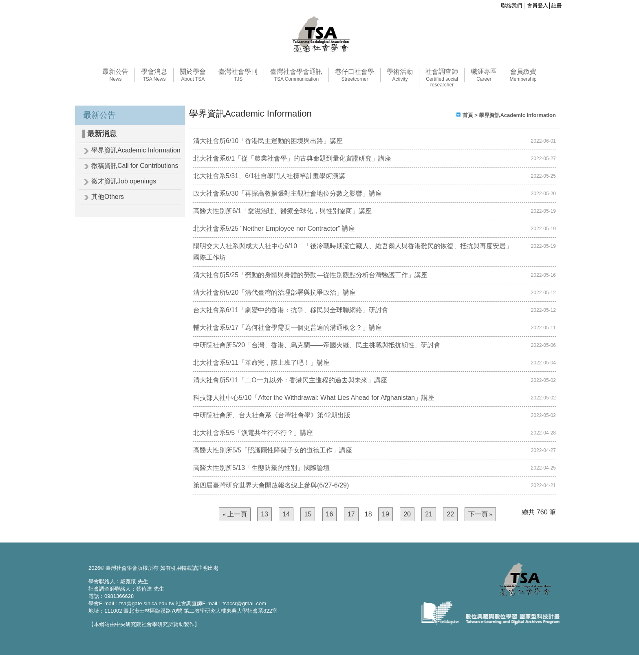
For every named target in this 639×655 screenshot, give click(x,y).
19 (385, 514)
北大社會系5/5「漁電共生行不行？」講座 (253, 432)
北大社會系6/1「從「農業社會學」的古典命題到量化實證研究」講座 (292, 158)
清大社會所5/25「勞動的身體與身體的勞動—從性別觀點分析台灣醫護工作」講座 (310, 274)
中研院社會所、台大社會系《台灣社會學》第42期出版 (271, 415)
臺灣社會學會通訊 (296, 75)
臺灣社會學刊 (238, 75)
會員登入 (537, 5)
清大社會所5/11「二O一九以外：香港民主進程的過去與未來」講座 (290, 380)
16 (329, 514)
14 (286, 514)
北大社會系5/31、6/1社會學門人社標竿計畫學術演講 (269, 175)
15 (307, 514)
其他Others (107, 196)
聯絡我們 (511, 5)
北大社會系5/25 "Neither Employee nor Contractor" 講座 (274, 228)
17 (351, 514)
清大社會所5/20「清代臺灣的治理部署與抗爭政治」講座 (274, 292)
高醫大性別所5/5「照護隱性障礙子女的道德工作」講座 (272, 450)
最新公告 (115, 75)
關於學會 (193, 75)
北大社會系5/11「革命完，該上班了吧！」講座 (261, 362)
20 (407, 514)
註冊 (556, 5)
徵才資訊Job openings (123, 181)
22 (450, 514)
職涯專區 (484, 75)
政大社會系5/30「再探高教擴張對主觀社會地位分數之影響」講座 (287, 193)
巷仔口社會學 (354, 75)
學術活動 (400, 75)
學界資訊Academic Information (136, 150)
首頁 (468, 115)
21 (428, 514)
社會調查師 (441, 78)
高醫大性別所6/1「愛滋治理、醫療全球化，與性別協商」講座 (282, 210)
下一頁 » (480, 514)
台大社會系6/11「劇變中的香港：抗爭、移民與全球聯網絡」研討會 (290, 310)
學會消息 (154, 75)
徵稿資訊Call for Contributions (134, 165)
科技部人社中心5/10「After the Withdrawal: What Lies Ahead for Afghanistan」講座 (313, 397)
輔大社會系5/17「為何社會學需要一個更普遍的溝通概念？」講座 (287, 327)
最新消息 (102, 134)
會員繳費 (522, 75)
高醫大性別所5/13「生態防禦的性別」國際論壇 (261, 467)
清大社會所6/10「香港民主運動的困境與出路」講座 (268, 140)
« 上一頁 (235, 514)
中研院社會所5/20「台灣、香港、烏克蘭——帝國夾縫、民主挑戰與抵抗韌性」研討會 (317, 345)
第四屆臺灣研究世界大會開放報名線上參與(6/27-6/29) (271, 485)
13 (264, 514)
